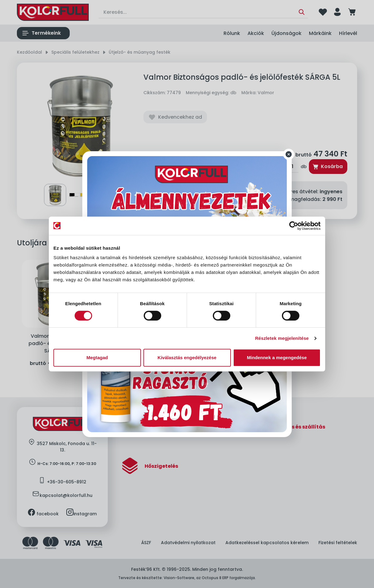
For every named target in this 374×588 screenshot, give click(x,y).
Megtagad (97, 357)
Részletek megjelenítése (282, 338)
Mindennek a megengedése (277, 357)
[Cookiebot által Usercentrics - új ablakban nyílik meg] (294, 225)
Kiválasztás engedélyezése (187, 357)
